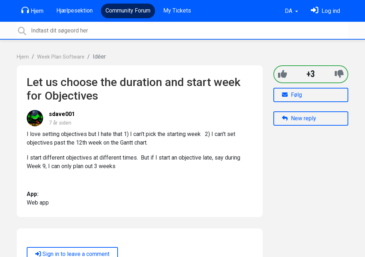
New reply (299, 118)
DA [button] (289, 10)
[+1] (282, 74)
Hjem (32, 10)
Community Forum (128, 10)
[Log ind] (325, 11)
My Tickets (177, 10)
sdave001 (62, 114)
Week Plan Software (60, 57)
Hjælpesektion (74, 10)
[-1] (339, 74)
